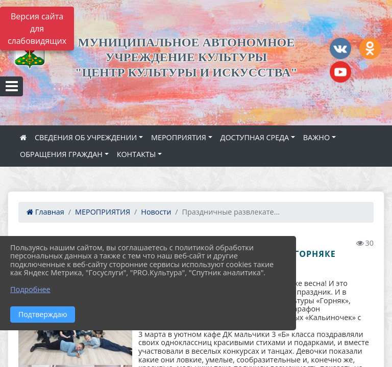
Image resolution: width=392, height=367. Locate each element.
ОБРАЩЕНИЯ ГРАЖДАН (61, 154)
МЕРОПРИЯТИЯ (178, 137)
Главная (45, 212)
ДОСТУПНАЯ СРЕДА (254, 137)
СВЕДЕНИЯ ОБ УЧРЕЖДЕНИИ (86, 137)
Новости (156, 212)
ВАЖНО (316, 137)
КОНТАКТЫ (136, 154)
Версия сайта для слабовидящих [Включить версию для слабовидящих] (37, 28)
